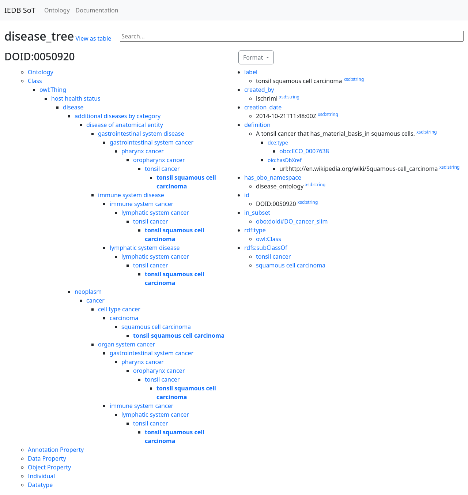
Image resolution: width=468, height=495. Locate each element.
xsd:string (354, 79)
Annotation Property (56, 450)
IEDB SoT (19, 10)
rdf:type (255, 230)
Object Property (49, 467)
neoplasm (88, 292)
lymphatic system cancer (155, 213)
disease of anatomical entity (124, 125)
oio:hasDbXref (285, 160)
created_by (259, 90)
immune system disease (131, 195)
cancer (95, 300)
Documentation (97, 10)
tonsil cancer (162, 169)
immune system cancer (141, 204)
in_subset (257, 213)
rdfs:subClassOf (265, 248)
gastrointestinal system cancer (151, 142)
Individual (41, 476)
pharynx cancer (142, 151)
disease (73, 107)
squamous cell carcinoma (156, 327)
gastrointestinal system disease (141, 134)
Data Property (47, 458)
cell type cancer (119, 309)
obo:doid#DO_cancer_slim (292, 221)
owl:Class (268, 239)
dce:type (278, 142)
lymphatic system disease (145, 248)
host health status (76, 98)
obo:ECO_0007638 (304, 151)
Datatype (40, 485)
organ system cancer (126, 344)
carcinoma (124, 318)
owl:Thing (52, 90)
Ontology (57, 10)
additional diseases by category (118, 116)
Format (253, 57)
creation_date (263, 107)
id (246, 195)
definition (257, 125)
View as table (94, 38)
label (250, 72)
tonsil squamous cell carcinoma (178, 335)
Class (35, 81)
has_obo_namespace (272, 177)
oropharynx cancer (159, 160)
